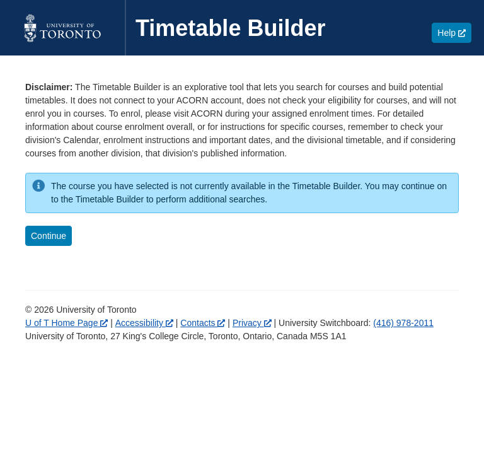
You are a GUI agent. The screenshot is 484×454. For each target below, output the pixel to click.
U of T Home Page (66, 323)
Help (454, 32)
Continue (48, 236)
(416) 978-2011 (403, 323)
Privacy (252, 323)
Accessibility (144, 323)
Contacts (202, 323)
